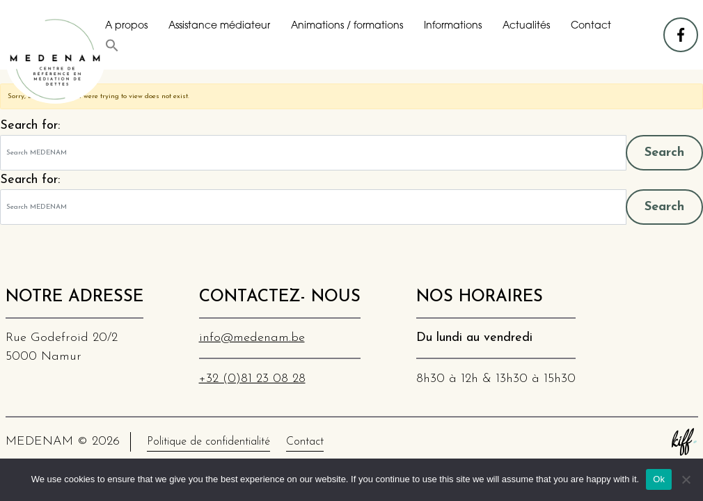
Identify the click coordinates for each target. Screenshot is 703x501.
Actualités (526, 26)
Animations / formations (347, 26)
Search (664, 152)
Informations (453, 26)
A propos (126, 26)
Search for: (30, 125)
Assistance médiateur (219, 26)
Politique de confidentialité (208, 441)
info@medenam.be (252, 337)
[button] (112, 45)
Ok (659, 479)
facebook (681, 28)
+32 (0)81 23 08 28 (252, 378)
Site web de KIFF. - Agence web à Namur (684, 442)
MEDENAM (56, 59)
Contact (591, 26)
